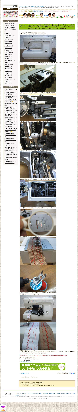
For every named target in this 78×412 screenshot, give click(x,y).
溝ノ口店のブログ (9, 75)
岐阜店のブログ (8, 85)
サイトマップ (22, 405)
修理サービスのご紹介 (10, 38)
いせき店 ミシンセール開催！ (11, 100)
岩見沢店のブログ (9, 50)
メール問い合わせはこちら (26, 371)
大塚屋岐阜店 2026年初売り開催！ (11, 168)
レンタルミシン (59, 13)
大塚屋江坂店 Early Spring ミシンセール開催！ (10, 145)
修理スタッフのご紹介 (10, 34)
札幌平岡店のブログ (9, 45)
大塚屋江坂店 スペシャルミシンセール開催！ (11, 132)
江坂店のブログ (8, 91)
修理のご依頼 (49, 13)
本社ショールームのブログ (10, 40)
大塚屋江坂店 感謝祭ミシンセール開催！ (11, 103)
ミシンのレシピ (31, 404)
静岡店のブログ (8, 81)
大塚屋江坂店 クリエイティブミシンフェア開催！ (11, 118)
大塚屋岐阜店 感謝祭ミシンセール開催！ (11, 107)
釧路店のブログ (8, 48)
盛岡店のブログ (8, 94)
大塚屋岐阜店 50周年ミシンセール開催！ (11, 135)
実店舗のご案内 (69, 13)
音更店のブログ (8, 87)
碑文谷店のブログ (9, 68)
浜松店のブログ (8, 83)
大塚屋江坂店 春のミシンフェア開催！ (11, 125)
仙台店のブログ (8, 58)
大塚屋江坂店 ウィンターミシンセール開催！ (11, 172)
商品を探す (19, 13)
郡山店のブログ (8, 60)
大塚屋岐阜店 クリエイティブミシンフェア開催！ (11, 121)
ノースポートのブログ (10, 89)
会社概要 (58, 404)
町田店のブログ (8, 77)
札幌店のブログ (8, 43)
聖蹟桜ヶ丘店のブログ (10, 71)
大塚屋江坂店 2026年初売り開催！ (11, 165)
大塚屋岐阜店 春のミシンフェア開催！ (11, 128)
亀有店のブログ (8, 66)
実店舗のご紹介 (52, 404)
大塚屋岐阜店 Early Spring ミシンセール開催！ (10, 150)
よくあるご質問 (39, 13)
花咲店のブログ (8, 54)
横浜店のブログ (8, 73)
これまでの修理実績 (9, 36)
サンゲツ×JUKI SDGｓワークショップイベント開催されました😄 (11, 140)
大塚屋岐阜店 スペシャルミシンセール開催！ (11, 161)
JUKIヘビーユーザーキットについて (11, 154)
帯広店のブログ (8, 52)
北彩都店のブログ (9, 56)
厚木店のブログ (8, 79)
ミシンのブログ (29, 13)
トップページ (9, 13)
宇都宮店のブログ (9, 62)
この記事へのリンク (24, 383)
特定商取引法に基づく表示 (66, 404)
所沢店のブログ (8, 64)
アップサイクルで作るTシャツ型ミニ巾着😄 (11, 110)
